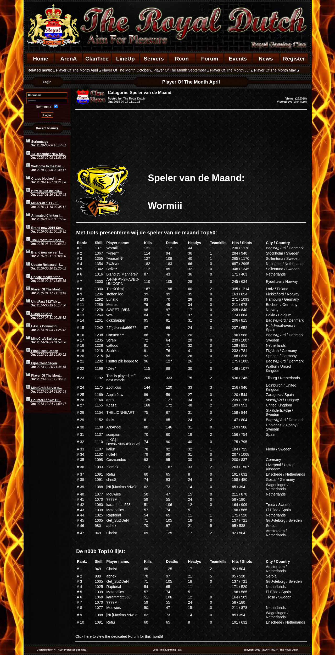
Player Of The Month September (179, 70)
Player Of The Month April (77, 70)
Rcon (182, 59)
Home (40, 59)
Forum (209, 59)
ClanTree (97, 59)
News (266, 59)
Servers (154, 59)
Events (238, 59)
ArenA (68, 59)
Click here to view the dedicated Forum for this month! (119, 636)
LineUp (125, 59)
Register (294, 59)
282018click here (292, 100)
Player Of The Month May (275, 70)
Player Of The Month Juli (230, 70)
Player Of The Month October (126, 70)
